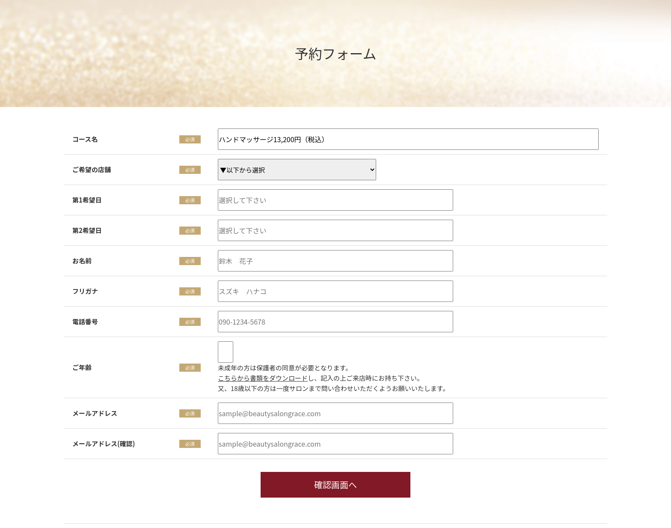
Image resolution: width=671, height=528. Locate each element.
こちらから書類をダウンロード (263, 377)
